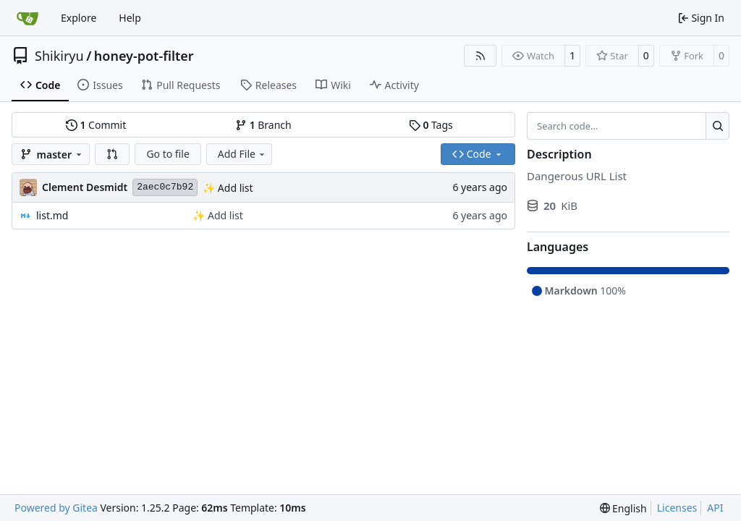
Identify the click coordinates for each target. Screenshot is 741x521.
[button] (112, 154)
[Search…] (717, 126)
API (715, 507)
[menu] (623, 508)
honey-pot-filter (144, 55)
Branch (263, 125)
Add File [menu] (242, 154)
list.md (52, 215)
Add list (234, 188)
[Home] (27, 18)
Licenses (677, 507)
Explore (78, 18)
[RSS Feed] (480, 56)
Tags (431, 125)
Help (130, 18)
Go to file (167, 154)
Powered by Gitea (56, 507)
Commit (96, 125)
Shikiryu (59, 55)
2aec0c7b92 (165, 187)
